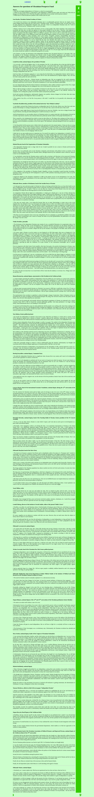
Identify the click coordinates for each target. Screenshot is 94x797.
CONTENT (28, 2)
